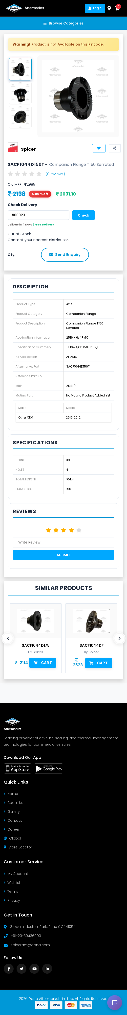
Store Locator (18, 847)
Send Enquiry (65, 254)
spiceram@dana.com (30, 944)
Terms (11, 891)
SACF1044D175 (35, 645)
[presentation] (7, 638)
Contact (13, 820)
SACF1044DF (92, 645)
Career (12, 829)
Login (95, 8)
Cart (43, 662)
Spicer (28, 149)
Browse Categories (63, 23)
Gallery (12, 811)
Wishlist (12, 882)
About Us (13, 802)
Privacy (12, 900)
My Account (16, 873)
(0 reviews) (55, 174)
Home (11, 793)
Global (12, 838)
